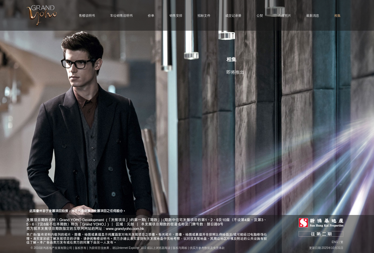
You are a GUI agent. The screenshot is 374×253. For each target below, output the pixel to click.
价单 (151, 15)
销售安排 (175, 15)
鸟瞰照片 (284, 15)
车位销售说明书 (121, 15)
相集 (337, 15)
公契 (260, 15)
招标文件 (204, 15)
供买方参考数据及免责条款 (207, 247)
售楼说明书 (87, 15)
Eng (335, 242)
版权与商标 (180, 247)
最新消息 (312, 15)
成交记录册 (233, 15)
